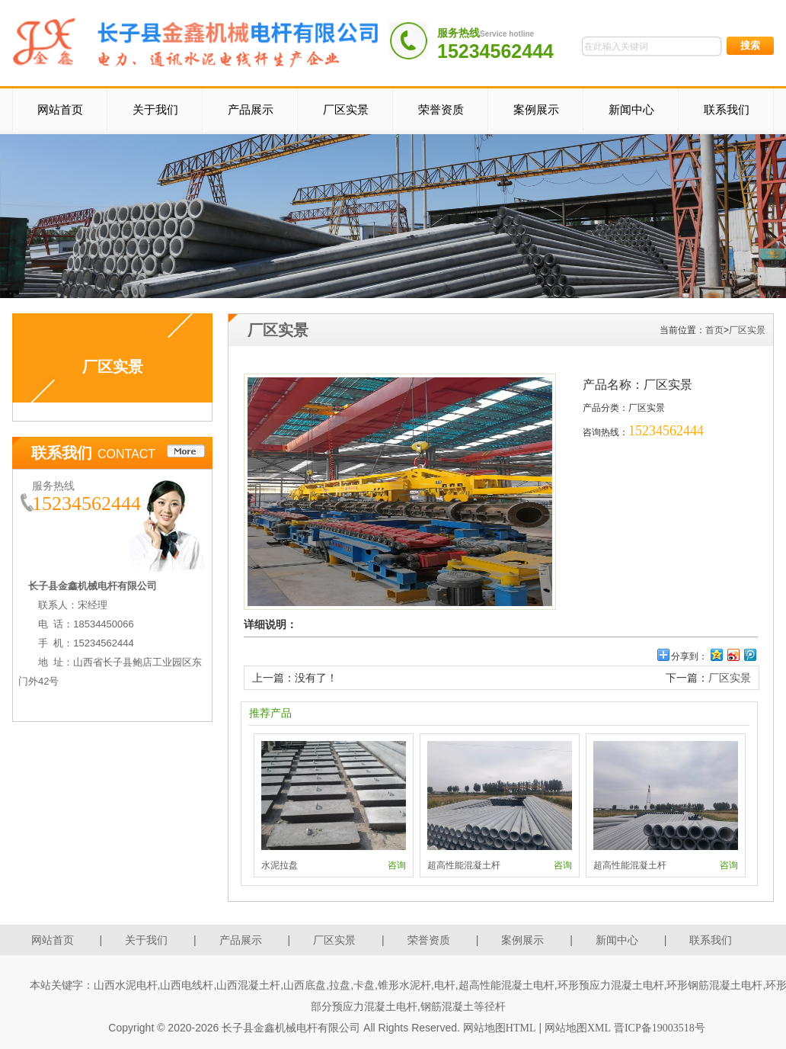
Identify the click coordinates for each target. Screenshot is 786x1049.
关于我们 (155, 110)
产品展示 (250, 110)
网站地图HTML (499, 1028)
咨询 (397, 865)
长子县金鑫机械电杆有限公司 (291, 1028)
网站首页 (60, 110)
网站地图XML (578, 1028)
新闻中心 (631, 110)
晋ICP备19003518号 (659, 1028)
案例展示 (536, 110)
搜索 (750, 45)
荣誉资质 (441, 110)
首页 (714, 330)
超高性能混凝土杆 (463, 865)
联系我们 (726, 110)
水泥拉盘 (279, 865)
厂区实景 (346, 110)
